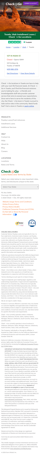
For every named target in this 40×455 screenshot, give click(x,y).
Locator (16, 47)
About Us (4, 144)
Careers (4, 151)
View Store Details (27, 73)
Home (8, 47)
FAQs (3, 140)
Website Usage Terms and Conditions (17, 202)
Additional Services (8, 127)
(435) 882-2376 (12, 69)
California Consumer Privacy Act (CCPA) (18, 209)
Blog (3, 148)
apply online (29, 106)
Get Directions (12, 73)
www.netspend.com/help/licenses (20, 448)
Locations (5, 161)
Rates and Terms (7, 165)
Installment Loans (8, 124)
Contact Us (5, 137)
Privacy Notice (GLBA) (11, 207)
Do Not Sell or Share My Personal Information (15, 213)
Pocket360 (31, 3)
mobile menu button (12, 3)
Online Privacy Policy (11, 204)
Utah (24, 47)
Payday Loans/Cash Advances (13, 120)
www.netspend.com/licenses (13, 399)
